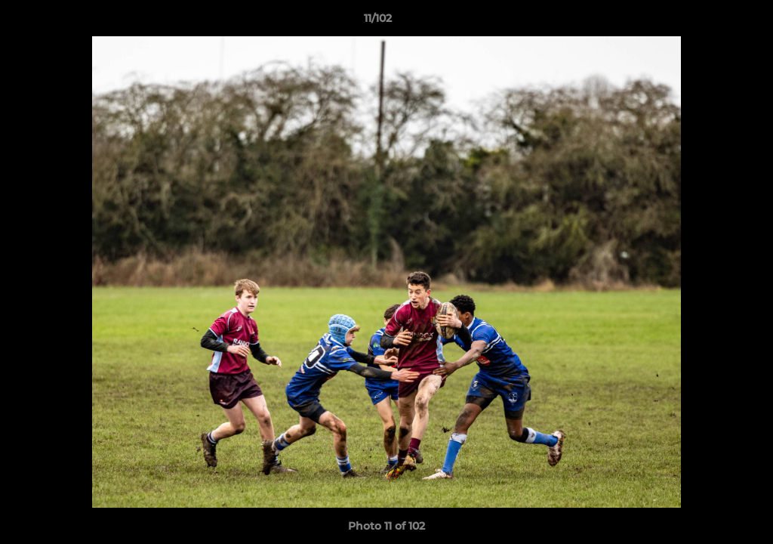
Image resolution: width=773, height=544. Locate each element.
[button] (710, 22)
